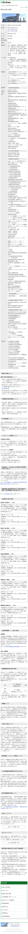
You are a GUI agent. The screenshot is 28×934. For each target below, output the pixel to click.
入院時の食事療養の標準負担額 (12, 646)
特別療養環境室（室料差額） (12, 806)
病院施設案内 (6, 903)
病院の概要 (4, 882)
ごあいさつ (5, 890)
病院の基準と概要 (7, 893)
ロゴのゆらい (6, 909)
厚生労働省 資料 (5, 388)
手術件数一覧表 (8, 493)
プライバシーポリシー (17, 929)
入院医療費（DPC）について (9, 896)
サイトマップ (9, 929)
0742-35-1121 (14, 29)
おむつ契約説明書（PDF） (14, 842)
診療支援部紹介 (6, 916)
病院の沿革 (5, 906)
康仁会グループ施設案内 (8, 900)
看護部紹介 (5, 913)
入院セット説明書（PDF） (14, 826)
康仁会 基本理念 (6, 887)
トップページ (3, 5)
